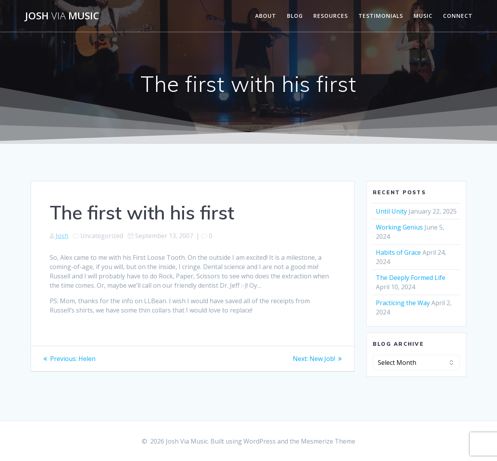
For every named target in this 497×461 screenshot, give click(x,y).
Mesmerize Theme (328, 441)
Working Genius (399, 227)
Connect (458, 15)
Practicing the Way (403, 303)
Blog (295, 15)
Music (423, 15)
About (265, 15)
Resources (330, 15)
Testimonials (380, 15)
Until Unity (391, 211)
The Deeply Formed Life (410, 277)
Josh (62, 235)
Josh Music (62, 16)
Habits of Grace (398, 252)
